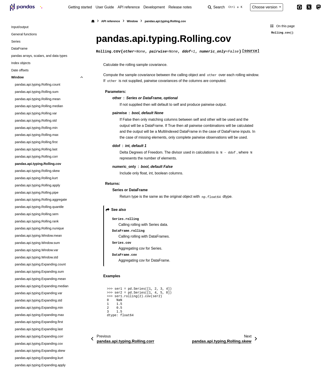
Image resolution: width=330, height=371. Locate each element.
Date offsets (20, 70)
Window (17, 77)
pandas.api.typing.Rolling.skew (37, 171)
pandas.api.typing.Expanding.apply (40, 365)
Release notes (180, 7)
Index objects (20, 63)
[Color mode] (290, 7)
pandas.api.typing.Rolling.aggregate (41, 199)
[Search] (226, 7)
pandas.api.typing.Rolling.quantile (39, 207)
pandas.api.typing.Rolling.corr (36, 156)
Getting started (80, 7)
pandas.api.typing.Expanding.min (39, 307)
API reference (129, 7)
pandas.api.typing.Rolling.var (36, 113)
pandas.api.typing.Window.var (36, 250)
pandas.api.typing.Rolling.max (36, 135)
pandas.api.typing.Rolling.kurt (36, 178)
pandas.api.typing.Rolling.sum (36, 92)
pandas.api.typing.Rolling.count (37, 84)
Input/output (19, 27)
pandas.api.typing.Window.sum (37, 243)
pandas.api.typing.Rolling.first (36, 142)
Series (15, 41)
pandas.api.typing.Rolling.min (36, 128)
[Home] (92, 21)
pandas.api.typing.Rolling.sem (36, 214)
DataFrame (19, 48)
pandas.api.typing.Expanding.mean (40, 279)
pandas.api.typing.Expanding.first (39, 322)
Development (154, 7)
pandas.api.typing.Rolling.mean (37, 99)
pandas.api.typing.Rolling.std (36, 120)
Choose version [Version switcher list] (265, 7)
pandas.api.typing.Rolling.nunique (39, 228)
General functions (24, 34)
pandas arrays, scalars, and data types (39, 56)
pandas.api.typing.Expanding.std (38, 300)
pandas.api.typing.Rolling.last (36, 149)
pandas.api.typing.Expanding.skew (40, 350)
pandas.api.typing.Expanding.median (41, 286)
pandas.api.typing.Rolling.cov (38, 164)
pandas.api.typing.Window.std (36, 257)
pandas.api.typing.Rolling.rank (37, 221)
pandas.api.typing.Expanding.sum (39, 271)
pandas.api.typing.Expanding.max (39, 315)
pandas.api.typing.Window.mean (38, 235)
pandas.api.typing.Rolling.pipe (36, 192)
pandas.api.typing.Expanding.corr (39, 336)
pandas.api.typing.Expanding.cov (39, 343)
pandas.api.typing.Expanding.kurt (39, 358)
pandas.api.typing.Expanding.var (38, 293)
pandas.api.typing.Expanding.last (39, 329)
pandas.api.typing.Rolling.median (39, 106)
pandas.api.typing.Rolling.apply (37, 185)
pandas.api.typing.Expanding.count (40, 264)
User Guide (105, 7)
